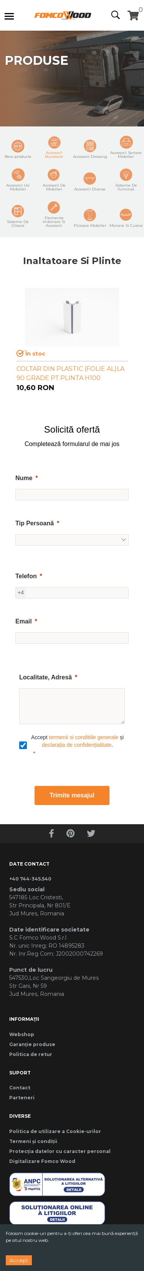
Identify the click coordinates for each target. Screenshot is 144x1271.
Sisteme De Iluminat (126, 179)
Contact (19, 1088)
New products (18, 149)
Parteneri (22, 1097)
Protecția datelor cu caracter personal (60, 1151)
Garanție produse (32, 1044)
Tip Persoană (34, 523)
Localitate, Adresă (45, 677)
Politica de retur (30, 1054)
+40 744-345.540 (30, 879)
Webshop (21, 1034)
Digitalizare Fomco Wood (42, 1161)
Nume (23, 478)
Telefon (26, 576)
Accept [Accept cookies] (19, 1260)
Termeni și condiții (33, 1141)
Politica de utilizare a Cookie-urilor (55, 1131)
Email (23, 621)
